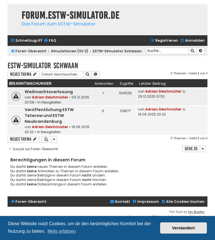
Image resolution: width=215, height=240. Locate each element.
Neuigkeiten (51, 102)
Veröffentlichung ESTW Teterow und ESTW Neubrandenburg (49, 115)
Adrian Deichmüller (50, 97)
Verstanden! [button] (183, 228)
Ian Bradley (196, 212)
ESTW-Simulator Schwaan (43, 65)
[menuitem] (50, 40)
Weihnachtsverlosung (49, 92)
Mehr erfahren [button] (62, 231)
